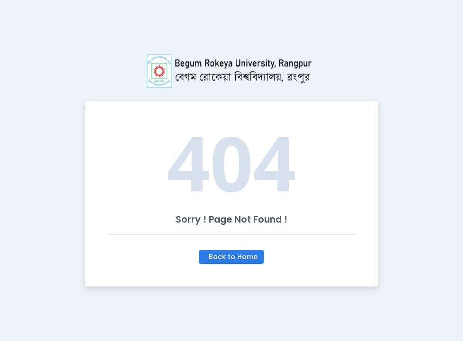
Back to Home (233, 256)
